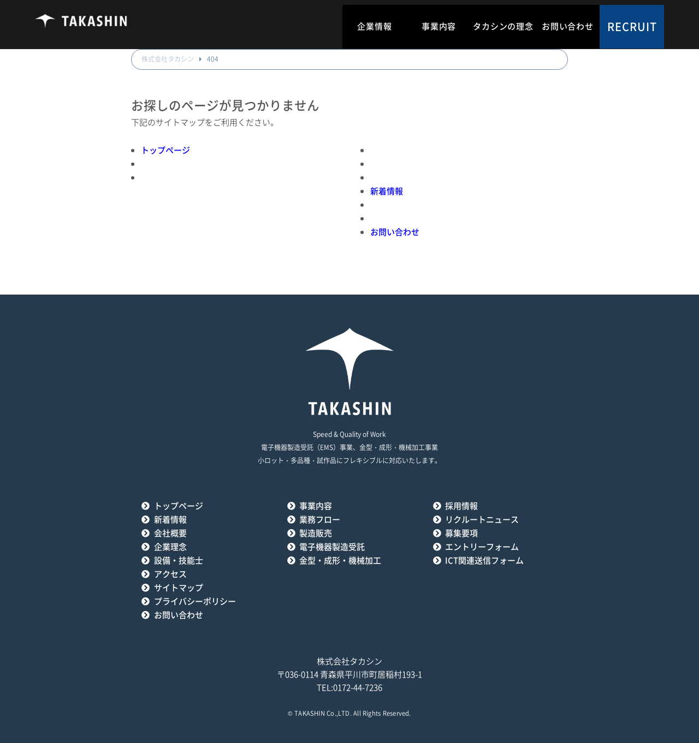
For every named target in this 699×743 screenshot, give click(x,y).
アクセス (170, 574)
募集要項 (461, 533)
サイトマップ (178, 588)
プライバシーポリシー (195, 601)
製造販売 (315, 533)
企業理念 (170, 547)
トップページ (165, 150)
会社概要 (170, 533)
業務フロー (319, 520)
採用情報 (461, 506)
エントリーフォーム (482, 547)
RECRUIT (632, 26)
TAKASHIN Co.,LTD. (323, 713)
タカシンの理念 (503, 26)
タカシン (81, 24)
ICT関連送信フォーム (484, 560)
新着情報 (386, 191)
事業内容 (439, 26)
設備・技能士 (178, 560)
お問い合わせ (568, 26)
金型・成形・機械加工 (340, 560)
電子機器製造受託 (332, 547)
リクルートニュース (482, 520)
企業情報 (374, 26)
